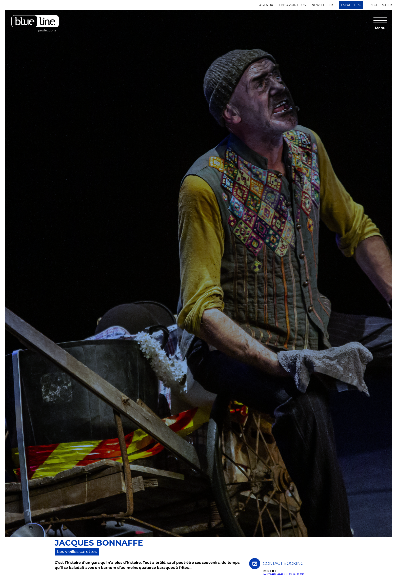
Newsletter (322, 5)
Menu (380, 28)
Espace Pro (351, 5)
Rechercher (380, 5)
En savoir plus (292, 5)
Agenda (266, 5)
